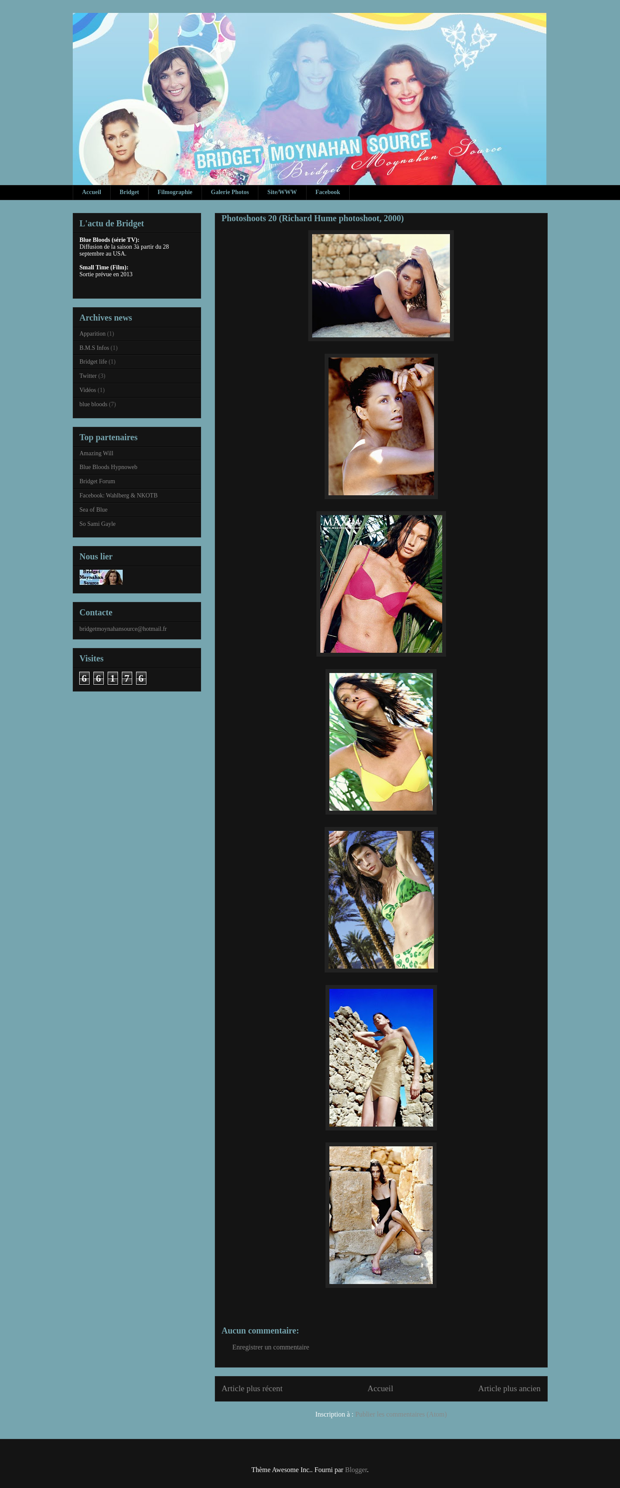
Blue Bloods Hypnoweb (109, 467)
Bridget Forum (97, 481)
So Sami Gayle (98, 524)
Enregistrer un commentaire (271, 1347)
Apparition (93, 333)
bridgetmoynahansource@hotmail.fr (123, 629)
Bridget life (93, 361)
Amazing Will (97, 453)
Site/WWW (282, 192)
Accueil (91, 192)
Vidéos (88, 390)
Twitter (88, 376)
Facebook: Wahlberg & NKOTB (119, 495)
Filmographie (175, 192)
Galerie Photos (230, 192)
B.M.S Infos (94, 348)
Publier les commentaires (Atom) (401, 1414)
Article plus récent (252, 1388)
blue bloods (94, 404)
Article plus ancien (509, 1388)
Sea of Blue (94, 509)
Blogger (356, 1469)
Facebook (328, 192)
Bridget (129, 192)
